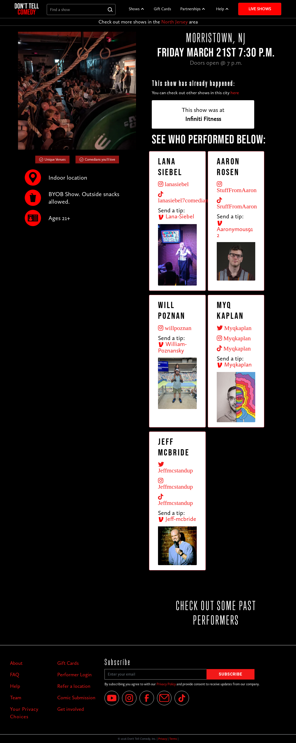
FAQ (14, 675)
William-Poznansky (172, 347)
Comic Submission (76, 698)
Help (220, 8)
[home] (27, 8)
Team (15, 698)
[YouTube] (111, 698)
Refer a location (73, 686)
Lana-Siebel (176, 216)
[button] (137, 9)
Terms (173, 739)
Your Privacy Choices (24, 713)
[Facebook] (147, 698)
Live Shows (259, 8)
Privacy (162, 739)
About (16, 663)
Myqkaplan (234, 364)
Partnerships (190, 8)
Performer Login (74, 675)
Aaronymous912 (235, 229)
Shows (134, 8)
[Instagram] (129, 698)
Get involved (70, 709)
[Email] (164, 698)
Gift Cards (162, 8)
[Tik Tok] (181, 698)
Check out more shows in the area (148, 22)
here (234, 92)
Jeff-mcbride (177, 518)
